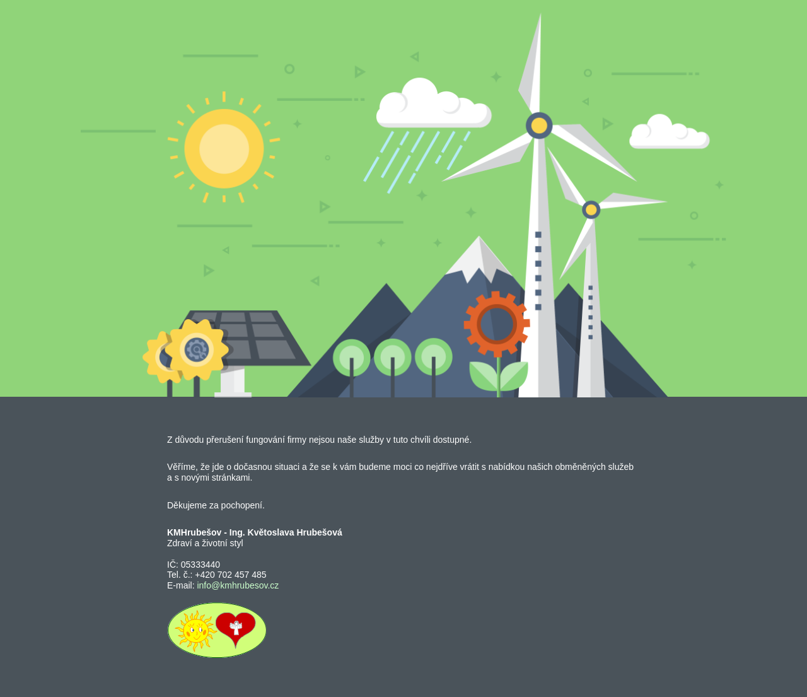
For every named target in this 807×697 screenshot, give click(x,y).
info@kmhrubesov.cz (238, 585)
